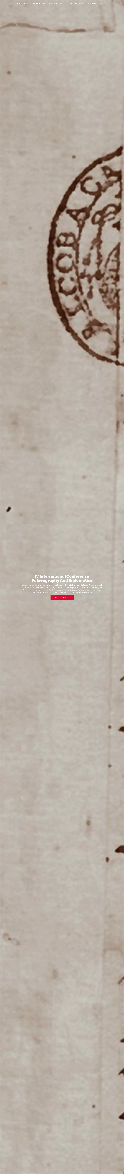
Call (19, 3)
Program (26, 3)
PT (110, 3)
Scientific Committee (76, 3)
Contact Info (91, 3)
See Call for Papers (62, 597)
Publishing (103, 3)
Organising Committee (56, 3)
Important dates (39, 3)
